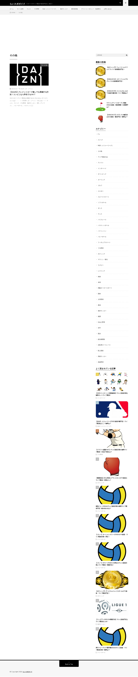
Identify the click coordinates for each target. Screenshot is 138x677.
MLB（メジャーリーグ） (54, 11)
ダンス (100, 211)
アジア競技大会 (103, 160)
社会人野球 (101, 323)
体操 (99, 278)
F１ (99, 138)
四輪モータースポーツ (105, 289)
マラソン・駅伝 (103, 261)
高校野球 (101, 362)
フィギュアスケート (104, 244)
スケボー (101, 194)
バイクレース (102, 222)
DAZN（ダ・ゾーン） (27, 92)
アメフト (101, 166)
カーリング (101, 183)
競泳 (99, 334)
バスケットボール (104, 228)
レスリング (101, 273)
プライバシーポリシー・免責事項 (100, 11)
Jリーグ (100, 143)
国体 (99, 295)
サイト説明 (21, 11)
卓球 (99, 284)
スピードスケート (104, 200)
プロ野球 (39, 11)
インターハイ (102, 172)
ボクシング (101, 256)
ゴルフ (100, 188)
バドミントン (102, 233)
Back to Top (69, 664)
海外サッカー (70, 11)
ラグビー (101, 267)
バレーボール (102, 239)
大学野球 (101, 301)
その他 (44, 69)
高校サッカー (102, 357)
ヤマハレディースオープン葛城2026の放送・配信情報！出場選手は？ (117, 109)
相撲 (99, 317)
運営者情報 (82, 11)
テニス (30, 11)
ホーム (12, 11)
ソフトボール (102, 205)
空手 (99, 329)
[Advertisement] (69, 35)
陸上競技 (101, 351)
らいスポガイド (28, 672)
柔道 (99, 306)
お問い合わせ (119, 11)
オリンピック (102, 177)
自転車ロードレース (104, 345)
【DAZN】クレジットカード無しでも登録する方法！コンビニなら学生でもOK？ (28, 97)
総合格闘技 (101, 340)
